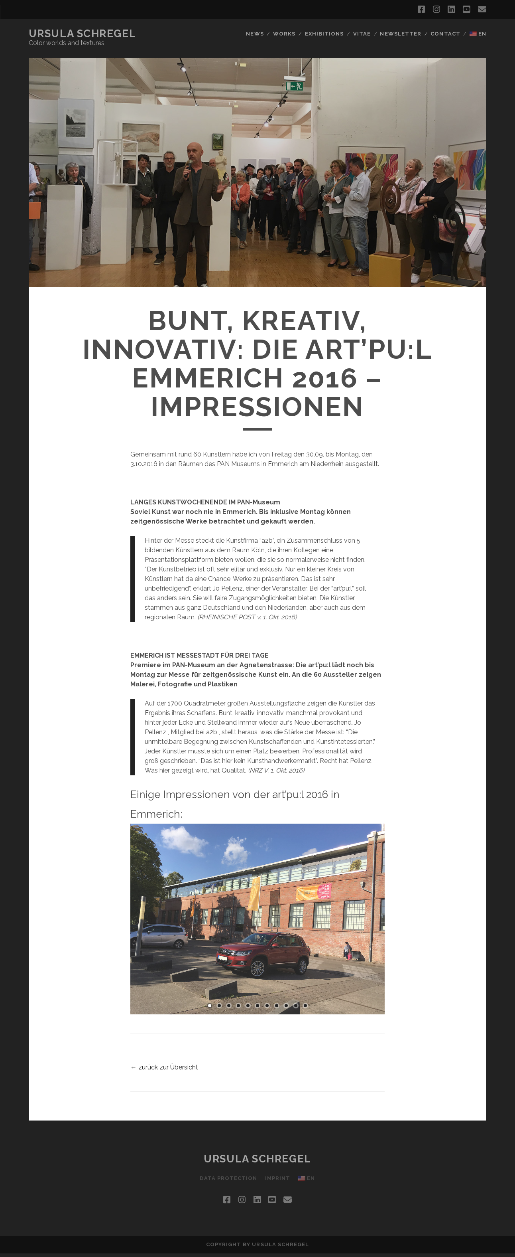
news (254, 34)
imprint (277, 1178)
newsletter (400, 34)
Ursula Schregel (82, 34)
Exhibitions (324, 34)
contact (445, 34)
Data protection (228, 1178)
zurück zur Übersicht (168, 1067)
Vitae (362, 34)
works (284, 34)
